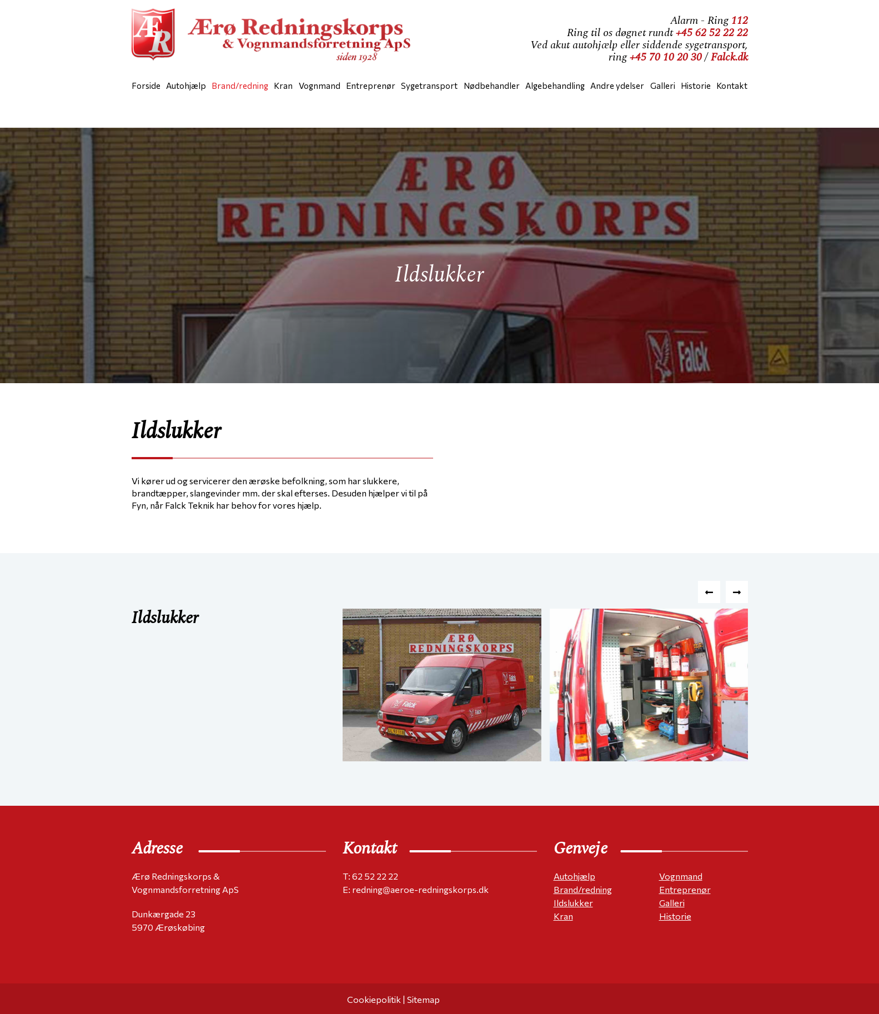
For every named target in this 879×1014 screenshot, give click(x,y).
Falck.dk (729, 57)
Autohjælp (574, 876)
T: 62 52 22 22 (370, 876)
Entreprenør (685, 889)
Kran (563, 916)
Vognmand (680, 876)
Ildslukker (573, 902)
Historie (675, 916)
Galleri (672, 902)
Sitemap (423, 999)
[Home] (276, 38)
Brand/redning (583, 889)
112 (739, 20)
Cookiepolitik (374, 999)
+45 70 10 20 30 (666, 57)
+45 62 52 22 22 (712, 32)
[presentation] (709, 592)
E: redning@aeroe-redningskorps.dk (416, 889)
